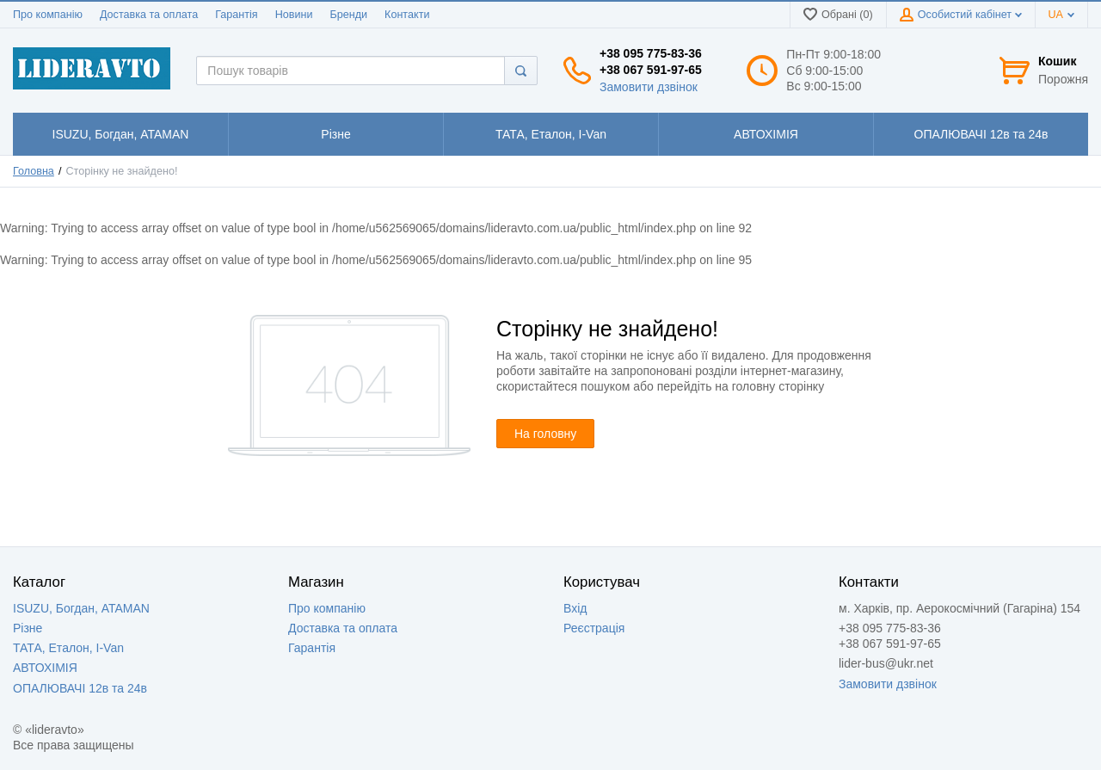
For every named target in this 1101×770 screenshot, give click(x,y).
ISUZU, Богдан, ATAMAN (81, 608)
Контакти (406, 15)
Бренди (348, 15)
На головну (545, 433)
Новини (294, 15)
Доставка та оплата (149, 15)
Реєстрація (593, 628)
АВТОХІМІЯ (45, 668)
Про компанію (48, 15)
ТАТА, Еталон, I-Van (68, 648)
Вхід (575, 608)
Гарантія (236, 15)
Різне (27, 628)
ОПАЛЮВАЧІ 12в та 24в (80, 688)
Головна (33, 171)
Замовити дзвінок (649, 87)
